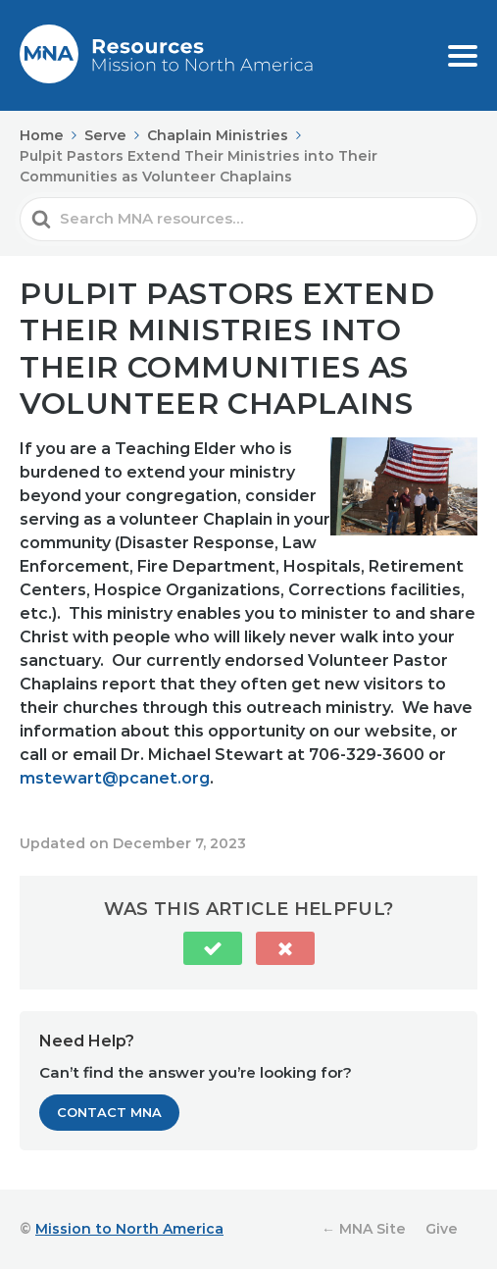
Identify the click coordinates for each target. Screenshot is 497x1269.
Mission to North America (129, 1229)
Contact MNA (109, 1112)
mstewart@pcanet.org (115, 778)
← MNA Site (364, 1229)
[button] (212, 948)
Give (441, 1229)
